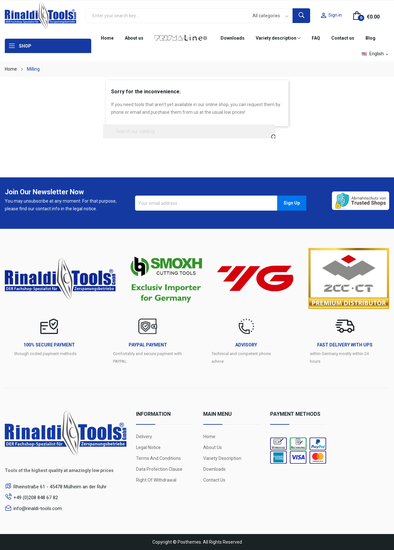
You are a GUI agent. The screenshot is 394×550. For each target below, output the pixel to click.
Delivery (144, 436)
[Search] (189, 131)
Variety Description (222, 458)
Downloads (214, 469)
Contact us (214, 480)
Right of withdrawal (156, 480)
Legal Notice (148, 447)
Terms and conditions (158, 458)
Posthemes (189, 542)
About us (212, 447)
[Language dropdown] (375, 54)
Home (209, 436)
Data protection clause (159, 469)
